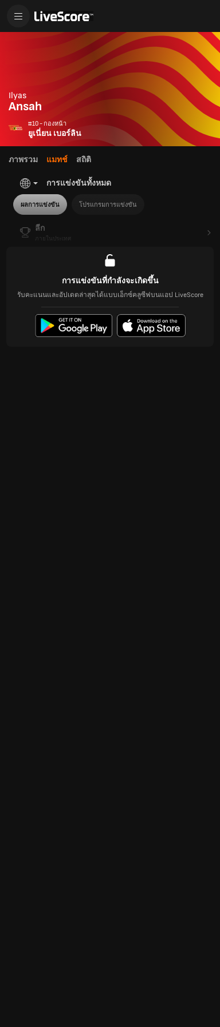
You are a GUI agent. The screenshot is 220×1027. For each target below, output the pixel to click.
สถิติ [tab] (83, 160)
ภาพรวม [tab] (23, 160)
